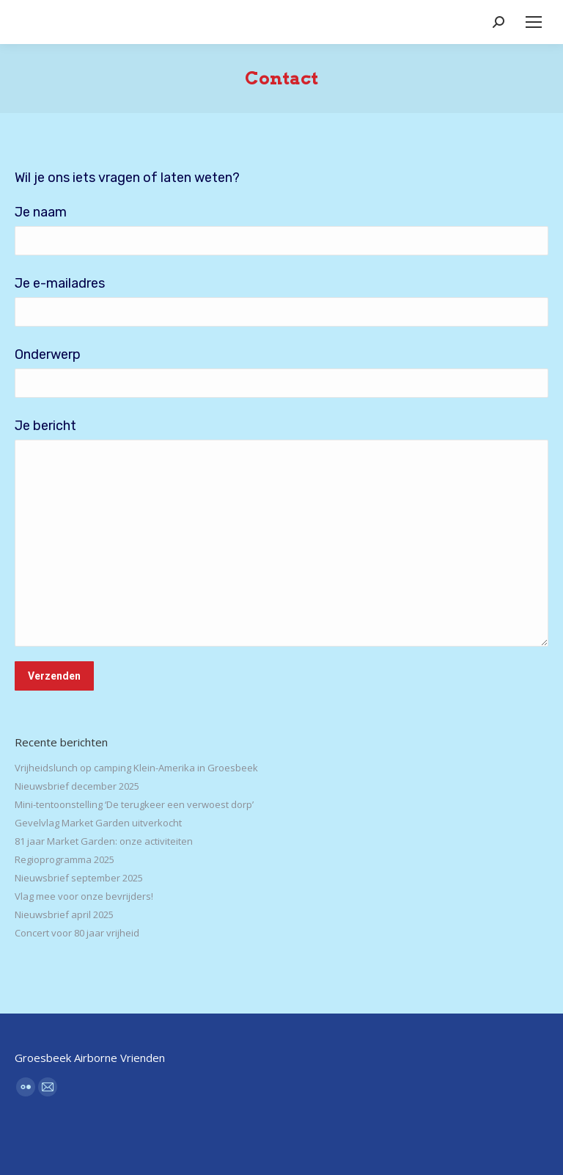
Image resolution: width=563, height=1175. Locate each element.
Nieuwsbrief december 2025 (77, 786)
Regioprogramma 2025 (64, 859)
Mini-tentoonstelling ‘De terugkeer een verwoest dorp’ (134, 804)
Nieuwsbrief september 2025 (79, 877)
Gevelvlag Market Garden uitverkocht (98, 822)
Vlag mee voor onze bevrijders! (84, 896)
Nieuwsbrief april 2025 (64, 914)
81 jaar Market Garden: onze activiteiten (104, 841)
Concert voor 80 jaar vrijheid (77, 932)
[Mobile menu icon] (533, 22)
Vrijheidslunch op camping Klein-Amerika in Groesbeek (136, 767)
